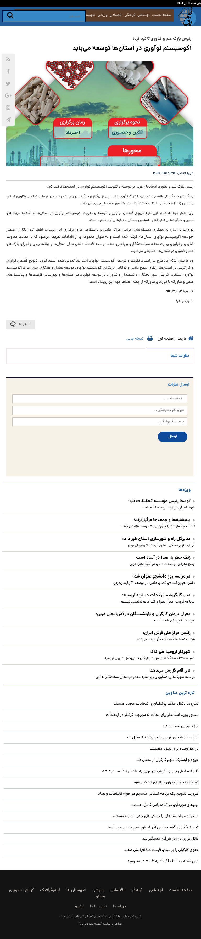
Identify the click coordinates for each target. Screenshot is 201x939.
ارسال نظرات (178, 384)
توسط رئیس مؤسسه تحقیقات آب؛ (161, 501)
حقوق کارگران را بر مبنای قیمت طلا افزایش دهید (161, 850)
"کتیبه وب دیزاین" (90, 924)
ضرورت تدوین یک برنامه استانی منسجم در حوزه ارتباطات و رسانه (148, 794)
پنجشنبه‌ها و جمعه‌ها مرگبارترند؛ (164, 520)
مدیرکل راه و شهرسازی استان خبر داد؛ (158, 538)
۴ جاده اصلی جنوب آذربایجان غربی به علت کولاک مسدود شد (150, 771)
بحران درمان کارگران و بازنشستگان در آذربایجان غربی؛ (145, 614)
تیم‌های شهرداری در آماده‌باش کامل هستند (165, 805)
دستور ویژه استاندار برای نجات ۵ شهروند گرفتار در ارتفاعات (152, 715)
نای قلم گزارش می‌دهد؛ (171, 670)
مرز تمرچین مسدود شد (180, 726)
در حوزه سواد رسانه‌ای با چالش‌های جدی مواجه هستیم (156, 816)
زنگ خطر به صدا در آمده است (165, 557)
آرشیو (79, 907)
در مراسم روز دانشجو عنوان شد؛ (163, 576)
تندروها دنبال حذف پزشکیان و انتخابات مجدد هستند (156, 704)
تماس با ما (98, 907)
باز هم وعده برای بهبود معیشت (174, 749)
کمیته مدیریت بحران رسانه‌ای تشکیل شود (166, 783)
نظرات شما (180, 356)
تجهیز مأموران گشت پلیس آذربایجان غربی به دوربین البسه (153, 828)
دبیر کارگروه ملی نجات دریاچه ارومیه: (158, 595)
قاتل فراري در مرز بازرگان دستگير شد (170, 839)
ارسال (172, 437)
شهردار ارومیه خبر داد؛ (172, 651)
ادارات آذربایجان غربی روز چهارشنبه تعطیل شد (162, 738)
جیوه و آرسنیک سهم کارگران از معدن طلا (167, 760)
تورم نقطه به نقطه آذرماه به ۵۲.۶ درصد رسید (163, 861)
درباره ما (119, 907)
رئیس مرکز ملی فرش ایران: (169, 633)
